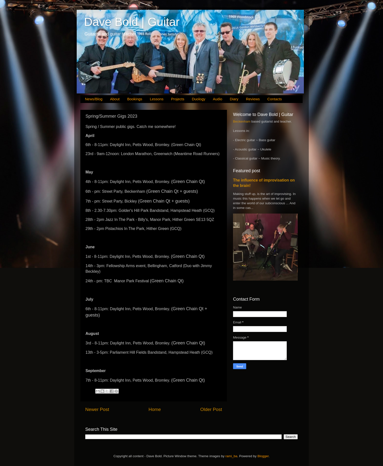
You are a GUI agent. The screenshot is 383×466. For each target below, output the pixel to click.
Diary (234, 99)
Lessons (156, 99)
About (114, 99)
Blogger (263, 456)
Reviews (253, 99)
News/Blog (94, 99)
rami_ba (231, 456)
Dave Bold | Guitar (132, 21)
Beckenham (241, 121)
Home (155, 409)
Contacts (274, 99)
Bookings (134, 99)
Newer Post (97, 409)
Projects (177, 99)
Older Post (211, 409)
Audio (217, 99)
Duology (198, 99)
